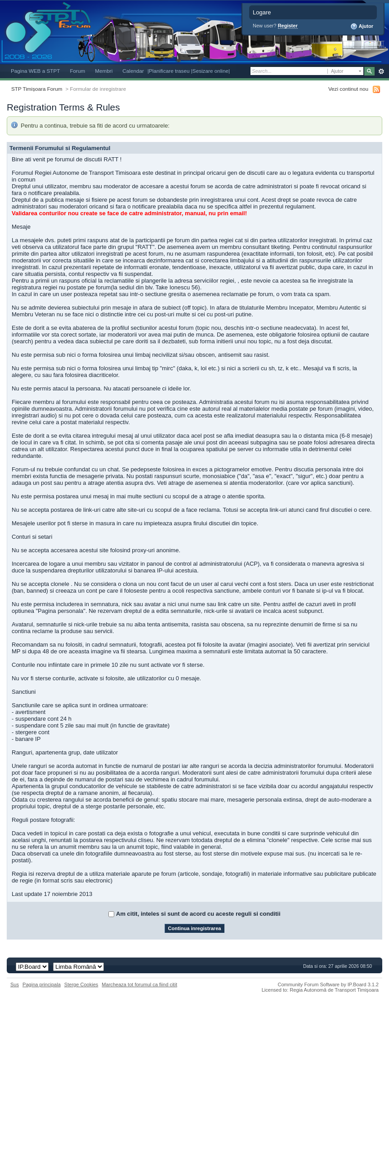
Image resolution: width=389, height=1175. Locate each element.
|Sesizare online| (210, 71)
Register (288, 25)
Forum (77, 71)
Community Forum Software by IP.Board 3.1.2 (328, 984)
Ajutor (361, 26)
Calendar (133, 71)
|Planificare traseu (169, 71)
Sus (14, 984)
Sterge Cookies (81, 984)
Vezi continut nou (348, 89)
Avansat (381, 71)
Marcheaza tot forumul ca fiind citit (139, 984)
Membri (103, 71)
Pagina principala (41, 984)
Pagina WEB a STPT (35, 71)
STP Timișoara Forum (36, 89)
